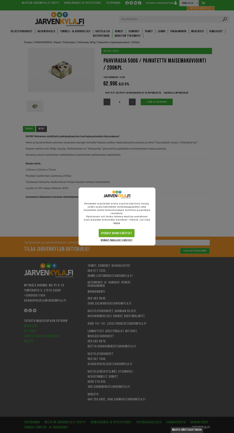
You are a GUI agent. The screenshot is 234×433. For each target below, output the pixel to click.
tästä (116, 223)
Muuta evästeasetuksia (187, 430)
